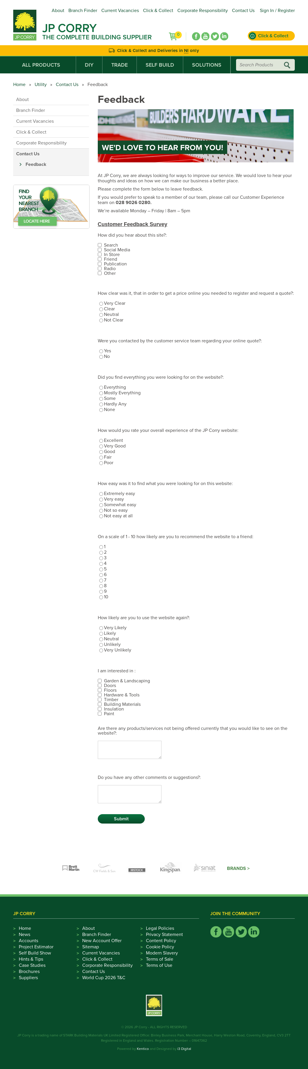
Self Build (160, 65)
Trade (119, 65)
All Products (44, 65)
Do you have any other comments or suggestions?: (149, 777)
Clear (109, 309)
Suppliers (28, 978)
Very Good (115, 446)
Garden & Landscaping (127, 681)
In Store (112, 254)
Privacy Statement (164, 934)
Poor (108, 463)
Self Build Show (35, 953)
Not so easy (116, 510)
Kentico (143, 1049)
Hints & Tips (31, 959)
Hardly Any (115, 404)
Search (111, 245)
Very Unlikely (117, 650)
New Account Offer (102, 941)
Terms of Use (159, 965)
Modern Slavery (162, 953)
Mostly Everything (122, 393)
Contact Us (243, 11)
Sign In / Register (277, 11)
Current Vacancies (120, 11)
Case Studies (32, 965)
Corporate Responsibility (202, 11)
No (107, 356)
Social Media (117, 250)
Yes (107, 351)
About (58, 11)
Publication (115, 264)
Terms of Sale (159, 959)
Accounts (28, 941)
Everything (115, 387)
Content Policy (161, 941)
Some (110, 398)
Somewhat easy (120, 505)
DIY (89, 65)
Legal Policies (160, 928)
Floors (110, 690)
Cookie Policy (160, 947)
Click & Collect (158, 11)
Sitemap (90, 947)
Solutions (206, 65)
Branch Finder (82, 11)
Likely (110, 633)
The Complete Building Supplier (97, 37)
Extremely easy (119, 493)
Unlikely (112, 644)
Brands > (238, 868)
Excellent (113, 440)
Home (19, 84)
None (109, 410)
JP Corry (69, 28)
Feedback (36, 164)
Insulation (114, 709)
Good (109, 451)
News (24, 934)
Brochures (29, 971)
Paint (109, 713)
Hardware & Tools (121, 695)
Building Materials (122, 704)
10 (106, 597)
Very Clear (114, 303)
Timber (111, 699)
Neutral (111, 314)
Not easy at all (118, 516)
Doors (110, 685)
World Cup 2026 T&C (103, 978)
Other (110, 273)
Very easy (114, 499)
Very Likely (115, 628)
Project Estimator (36, 947)
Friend (110, 259)
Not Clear (113, 320)
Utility (41, 84)
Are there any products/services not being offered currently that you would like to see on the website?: (192, 730)
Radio (110, 268)
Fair (108, 457)
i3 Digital (184, 1049)
